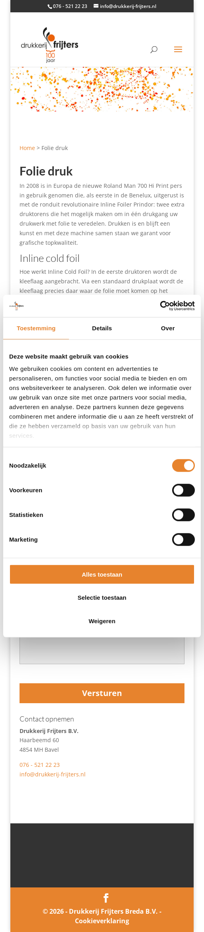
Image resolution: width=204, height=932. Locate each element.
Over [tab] (168, 327)
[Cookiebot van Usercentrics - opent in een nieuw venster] (160, 306)
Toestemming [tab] (36, 327)
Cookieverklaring (102, 920)
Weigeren (101, 620)
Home (27, 148)
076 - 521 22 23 (40, 764)
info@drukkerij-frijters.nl (53, 774)
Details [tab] (102, 327)
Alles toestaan (102, 574)
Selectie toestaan (102, 597)
